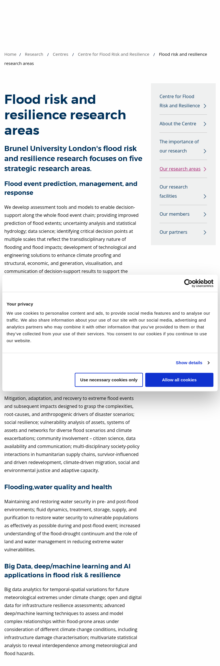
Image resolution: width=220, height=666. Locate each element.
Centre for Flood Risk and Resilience (114, 54)
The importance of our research (179, 146)
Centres (60, 54)
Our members (175, 214)
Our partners (173, 232)
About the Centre (178, 123)
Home (10, 54)
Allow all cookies (179, 379)
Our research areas (180, 169)
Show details (189, 362)
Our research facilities (174, 191)
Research (34, 54)
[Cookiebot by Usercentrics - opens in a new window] (188, 283)
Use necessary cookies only (109, 379)
